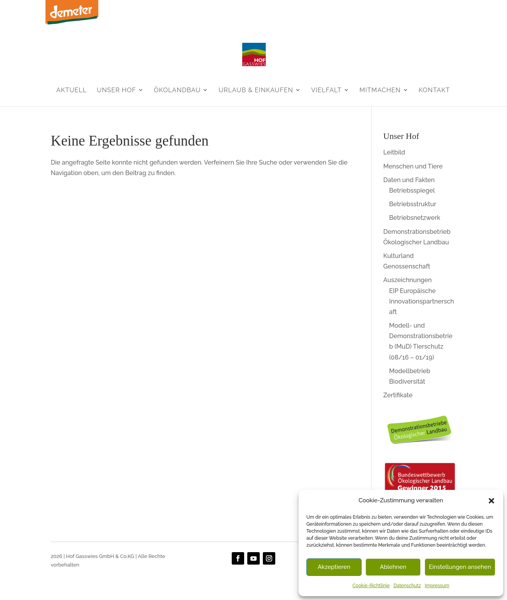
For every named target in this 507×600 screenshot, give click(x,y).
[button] (491, 501)
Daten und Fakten (409, 180)
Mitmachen (380, 90)
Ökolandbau (177, 90)
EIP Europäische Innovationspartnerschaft (421, 301)
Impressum (437, 585)
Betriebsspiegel (412, 190)
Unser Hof (116, 90)
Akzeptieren (334, 566)
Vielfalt (326, 90)
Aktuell (71, 90)
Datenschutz (407, 585)
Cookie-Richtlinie (371, 585)
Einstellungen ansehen (460, 566)
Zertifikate (398, 395)
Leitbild (394, 152)
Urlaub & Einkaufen (256, 90)
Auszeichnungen (407, 280)
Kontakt (434, 90)
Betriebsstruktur (412, 204)
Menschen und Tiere (413, 166)
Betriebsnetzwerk (415, 217)
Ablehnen (393, 566)
